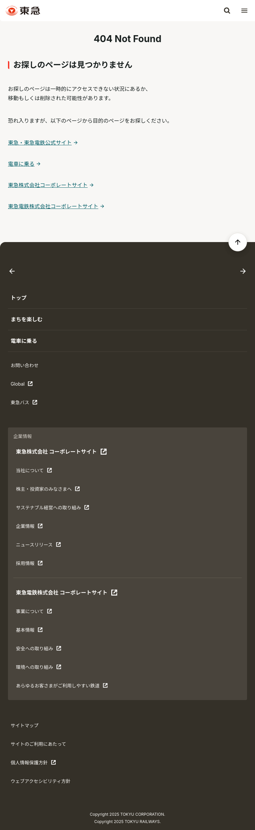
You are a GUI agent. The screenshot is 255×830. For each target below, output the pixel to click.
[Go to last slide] (12, 271)
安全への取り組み (39, 650)
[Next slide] (243, 271)
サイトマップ (25, 725)
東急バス (31, 404)
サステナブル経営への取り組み (53, 509)
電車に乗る (21, 163)
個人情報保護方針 (33, 764)
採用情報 (36, 564)
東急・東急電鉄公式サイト (40, 142)
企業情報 (36, 527)
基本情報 (36, 631)
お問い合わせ (25, 365)
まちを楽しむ (26, 319)
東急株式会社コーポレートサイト (48, 185)
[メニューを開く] (244, 11)
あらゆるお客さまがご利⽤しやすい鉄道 (62, 687)
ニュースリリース (38, 546)
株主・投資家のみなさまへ (48, 490)
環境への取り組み (39, 668)
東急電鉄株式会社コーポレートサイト (53, 206)
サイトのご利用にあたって (38, 744)
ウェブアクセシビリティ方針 (40, 781)
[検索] (227, 11)
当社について (36, 472)
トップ (19, 297)
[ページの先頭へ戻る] (237, 242)
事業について (36, 612)
